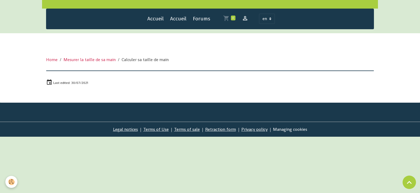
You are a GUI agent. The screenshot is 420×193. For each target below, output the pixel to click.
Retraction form (220, 129)
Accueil (155, 19)
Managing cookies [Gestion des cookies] (290, 129)
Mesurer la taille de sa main (89, 59)
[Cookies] (11, 182)
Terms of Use (156, 129)
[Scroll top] (409, 182)
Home (52, 59)
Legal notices (125, 129)
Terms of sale (187, 129)
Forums (201, 19)
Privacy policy (254, 129)
